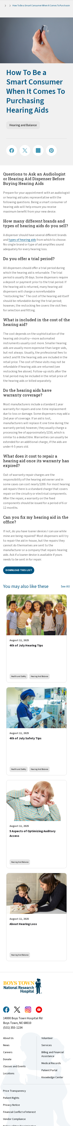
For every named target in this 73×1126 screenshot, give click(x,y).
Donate (7, 1059)
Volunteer (47, 1038)
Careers (7, 1052)
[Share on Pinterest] (51, 150)
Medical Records (51, 1063)
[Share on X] (24, 150)
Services (46, 1045)
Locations (8, 1073)
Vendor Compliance (14, 1119)
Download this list (18, 570)
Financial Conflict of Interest (19, 1112)
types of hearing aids (22, 240)
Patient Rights (11, 1098)
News (6, 1045)
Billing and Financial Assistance (52, 1054)
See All (65, 586)
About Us (8, 1038)
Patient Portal (49, 1070)
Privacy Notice (11, 1105)
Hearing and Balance (23, 125)
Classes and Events (14, 1066)
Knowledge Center (52, 1077)
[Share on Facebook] (11, 150)
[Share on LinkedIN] (38, 150)
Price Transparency (14, 1091)
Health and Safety (18, 676)
